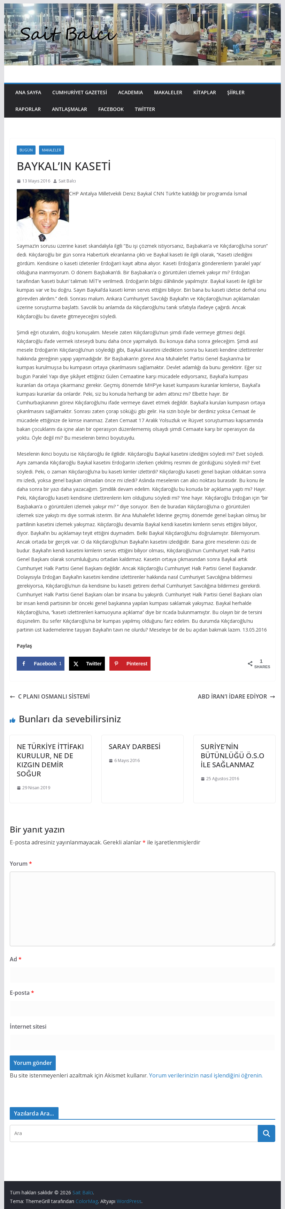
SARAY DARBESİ (135, 746)
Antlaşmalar (69, 109)
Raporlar (28, 109)
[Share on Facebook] (40, 664)
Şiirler (236, 92)
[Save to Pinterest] (130, 664)
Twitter (145, 109)
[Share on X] (87, 664)
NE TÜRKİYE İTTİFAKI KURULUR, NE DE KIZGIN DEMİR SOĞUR (50, 760)
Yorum (21, 863)
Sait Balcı (67, 181)
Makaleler (168, 92)
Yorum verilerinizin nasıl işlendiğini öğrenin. (206, 1075)
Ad (16, 959)
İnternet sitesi (28, 1026)
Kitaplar (204, 92)
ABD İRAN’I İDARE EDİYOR (236, 696)
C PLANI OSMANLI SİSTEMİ (50, 696)
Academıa (130, 92)
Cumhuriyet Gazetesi (79, 92)
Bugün (26, 150)
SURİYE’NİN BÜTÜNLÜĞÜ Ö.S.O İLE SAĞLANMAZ (232, 755)
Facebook (111, 109)
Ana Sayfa (28, 92)
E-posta (22, 993)
